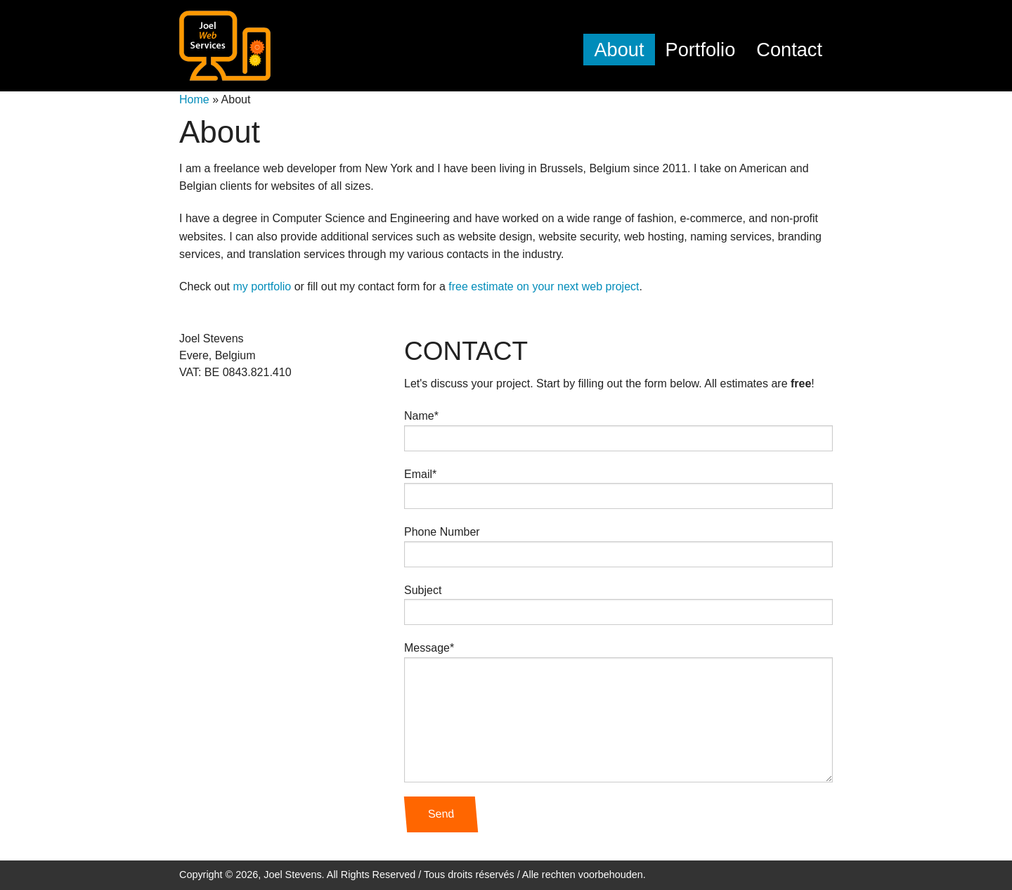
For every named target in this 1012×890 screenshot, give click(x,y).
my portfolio (262, 286)
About (619, 49)
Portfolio (701, 49)
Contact (789, 49)
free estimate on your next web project (543, 286)
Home (194, 99)
